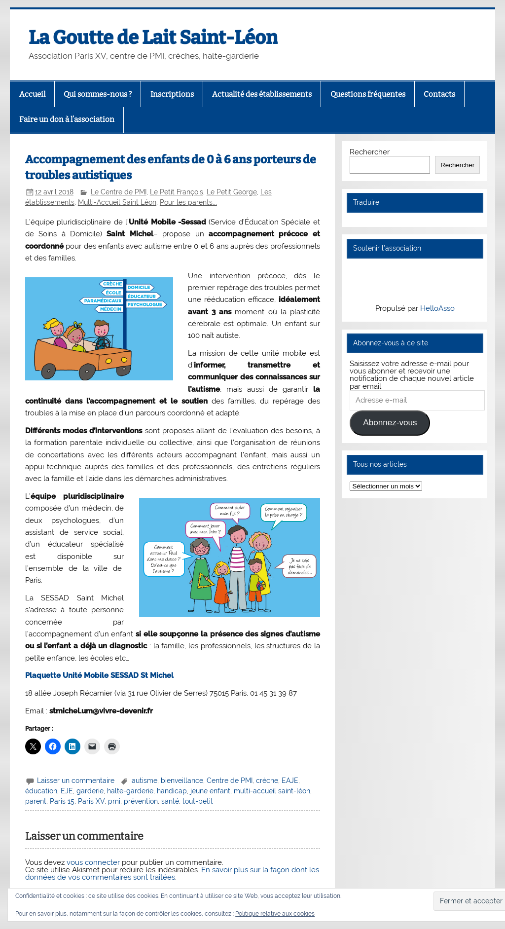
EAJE (290, 780)
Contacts (439, 94)
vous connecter (93, 862)
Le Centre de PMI (118, 192)
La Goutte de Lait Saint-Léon (153, 37)
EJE (67, 791)
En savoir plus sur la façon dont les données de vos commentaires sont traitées (172, 873)
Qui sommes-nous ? (98, 94)
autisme (144, 780)
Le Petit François (176, 192)
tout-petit (197, 801)
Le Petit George (232, 192)
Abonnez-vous (390, 422)
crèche (267, 780)
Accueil (32, 94)
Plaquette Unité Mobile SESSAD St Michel (99, 675)
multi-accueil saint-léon (272, 791)
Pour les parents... (188, 202)
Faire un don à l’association (66, 119)
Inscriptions (172, 94)
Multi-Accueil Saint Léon (117, 202)
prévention (141, 801)
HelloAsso (437, 308)
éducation (41, 791)
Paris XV (91, 801)
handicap (172, 791)
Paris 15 (62, 801)
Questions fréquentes (367, 94)
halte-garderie (130, 791)
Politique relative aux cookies (275, 913)
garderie (90, 791)
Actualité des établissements (262, 94)
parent (35, 801)
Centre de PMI (229, 780)
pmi (114, 801)
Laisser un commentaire (75, 780)
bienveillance (182, 780)
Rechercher (370, 152)
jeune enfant (210, 791)
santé (170, 801)
